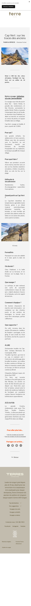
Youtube (22, 526)
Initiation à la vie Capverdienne (14, 97)
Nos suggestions (14, 506)
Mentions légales (6, 541)
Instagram (15, 526)
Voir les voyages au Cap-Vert (15, 434)
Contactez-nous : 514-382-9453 (15, 522)
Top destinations (14, 503)
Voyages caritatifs (15, 512)
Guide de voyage (6, 547)
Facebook (7, 526)
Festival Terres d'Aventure (20, 542)
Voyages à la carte (15, 509)
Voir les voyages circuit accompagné (15, 436)
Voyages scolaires (15, 515)
